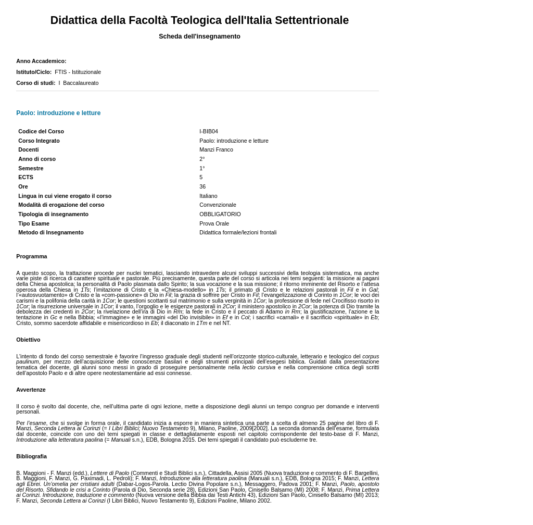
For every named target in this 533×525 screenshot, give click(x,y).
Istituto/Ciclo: (35, 72)
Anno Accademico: (42, 61)
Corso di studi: (37, 83)
